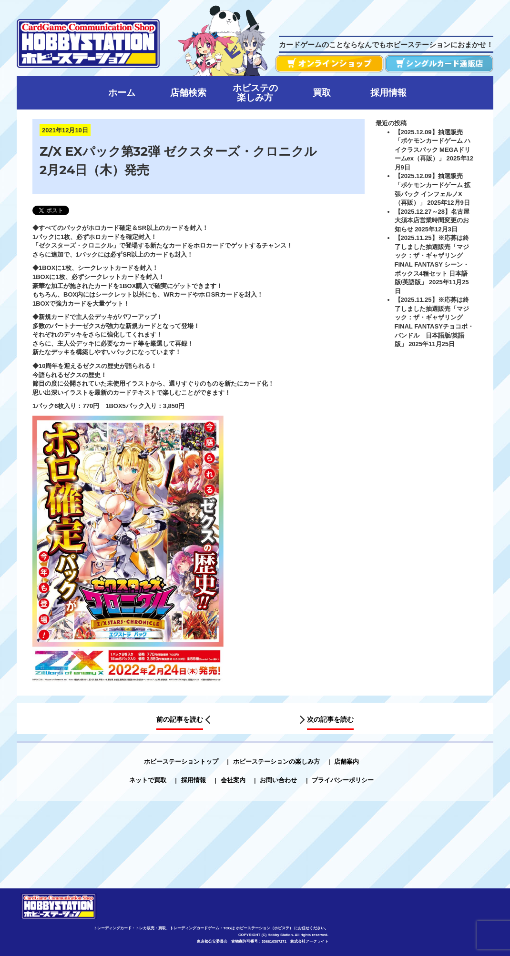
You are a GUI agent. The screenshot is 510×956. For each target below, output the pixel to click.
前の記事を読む (179, 719)
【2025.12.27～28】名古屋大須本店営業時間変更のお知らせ (432, 220)
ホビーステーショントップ (181, 761)
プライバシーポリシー (343, 780)
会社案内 (233, 780)
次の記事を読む (330, 719)
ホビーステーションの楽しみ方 (276, 761)
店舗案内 (346, 761)
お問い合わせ (278, 780)
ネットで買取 (147, 780)
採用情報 (193, 780)
